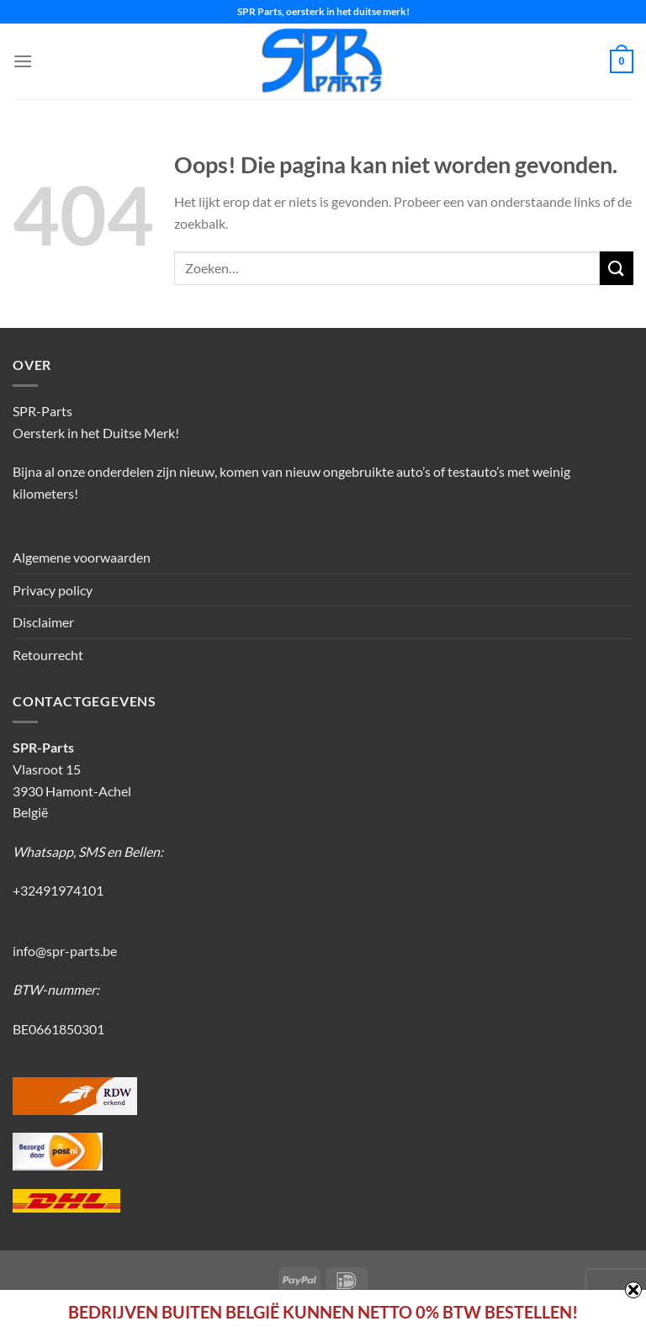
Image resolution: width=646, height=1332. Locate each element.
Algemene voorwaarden (82, 557)
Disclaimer (43, 622)
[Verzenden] (616, 267)
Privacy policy (53, 590)
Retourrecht (48, 655)
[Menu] (23, 61)
